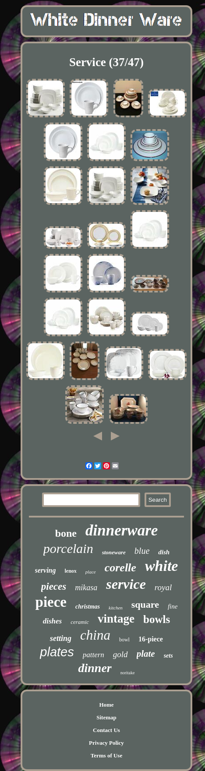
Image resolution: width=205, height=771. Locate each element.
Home (106, 704)
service (126, 584)
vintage (116, 618)
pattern (93, 655)
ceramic (80, 622)
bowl (124, 640)
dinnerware (121, 530)
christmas (87, 606)
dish (164, 552)
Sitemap (106, 717)
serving (45, 570)
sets (168, 655)
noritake (127, 672)
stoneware (114, 552)
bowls (156, 619)
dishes (52, 621)
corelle (120, 567)
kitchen (116, 607)
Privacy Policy (106, 742)
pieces (53, 586)
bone (66, 533)
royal (163, 587)
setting (60, 638)
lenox (71, 571)
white (161, 566)
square (145, 604)
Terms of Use (106, 755)
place (90, 571)
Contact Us (106, 730)
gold (120, 654)
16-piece (150, 639)
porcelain (68, 548)
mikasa (86, 587)
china (95, 635)
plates (57, 652)
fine (173, 606)
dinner (94, 668)
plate (146, 653)
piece (51, 602)
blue (141, 551)
